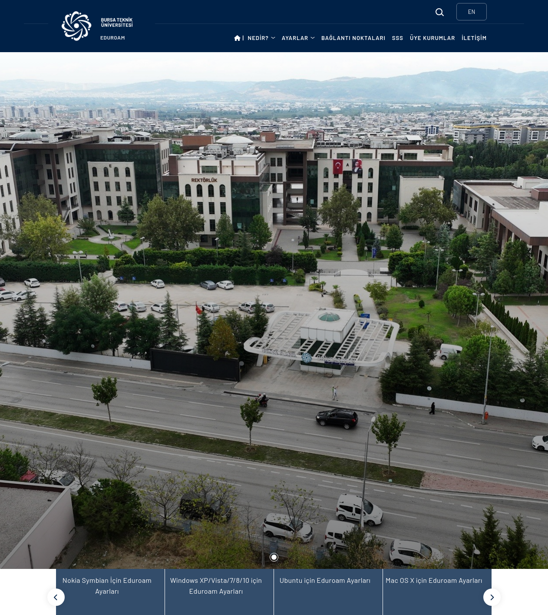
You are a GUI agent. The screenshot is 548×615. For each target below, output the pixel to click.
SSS (397, 37)
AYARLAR (295, 37)
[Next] (492, 597)
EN (471, 11)
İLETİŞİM (474, 37)
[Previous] (56, 597)
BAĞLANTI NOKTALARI (353, 37)
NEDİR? (258, 37)
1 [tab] (274, 557)
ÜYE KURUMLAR (432, 37)
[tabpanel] (274, 310)
